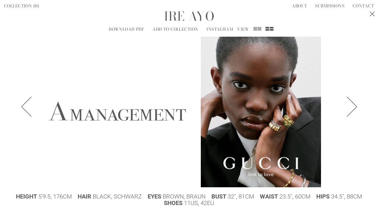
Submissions (329, 6)
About (299, 6)
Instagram (219, 29)
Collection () (21, 6)
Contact (363, 6)
